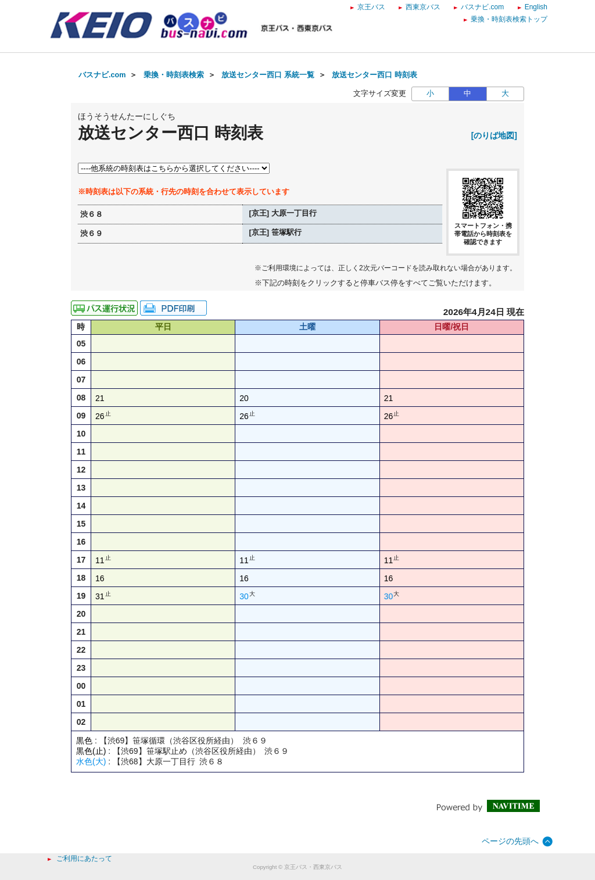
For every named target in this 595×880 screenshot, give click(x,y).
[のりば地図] (494, 135)
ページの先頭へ (510, 841)
